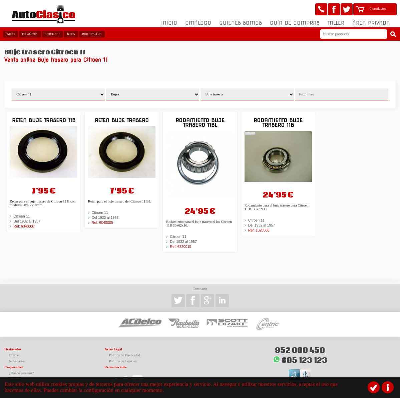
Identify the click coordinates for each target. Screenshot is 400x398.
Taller (336, 23)
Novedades (17, 361)
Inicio (169, 23)
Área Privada (371, 23)
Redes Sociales (115, 367)
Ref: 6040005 (102, 223)
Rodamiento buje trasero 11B (278, 122)
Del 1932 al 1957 (26, 221)
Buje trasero (91, 34)
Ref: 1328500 (259, 230)
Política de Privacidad (124, 355)
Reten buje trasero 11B (43, 120)
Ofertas (14, 355)
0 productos (378, 8)
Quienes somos (240, 23)
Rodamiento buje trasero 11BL (200, 122)
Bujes (71, 34)
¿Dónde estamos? (21, 373)
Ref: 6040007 (24, 226)
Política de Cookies (122, 361)
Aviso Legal (113, 349)
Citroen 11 (52, 34)
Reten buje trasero (122, 120)
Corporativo (13, 367)
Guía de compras (295, 23)
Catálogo (198, 23)
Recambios (30, 34)
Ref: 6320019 (180, 247)
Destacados (12, 349)
